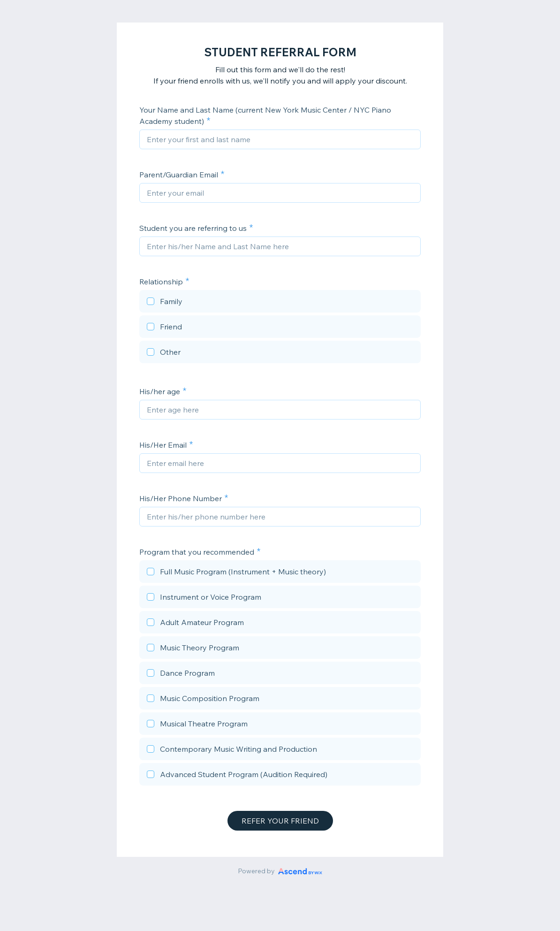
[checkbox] (280, 302)
